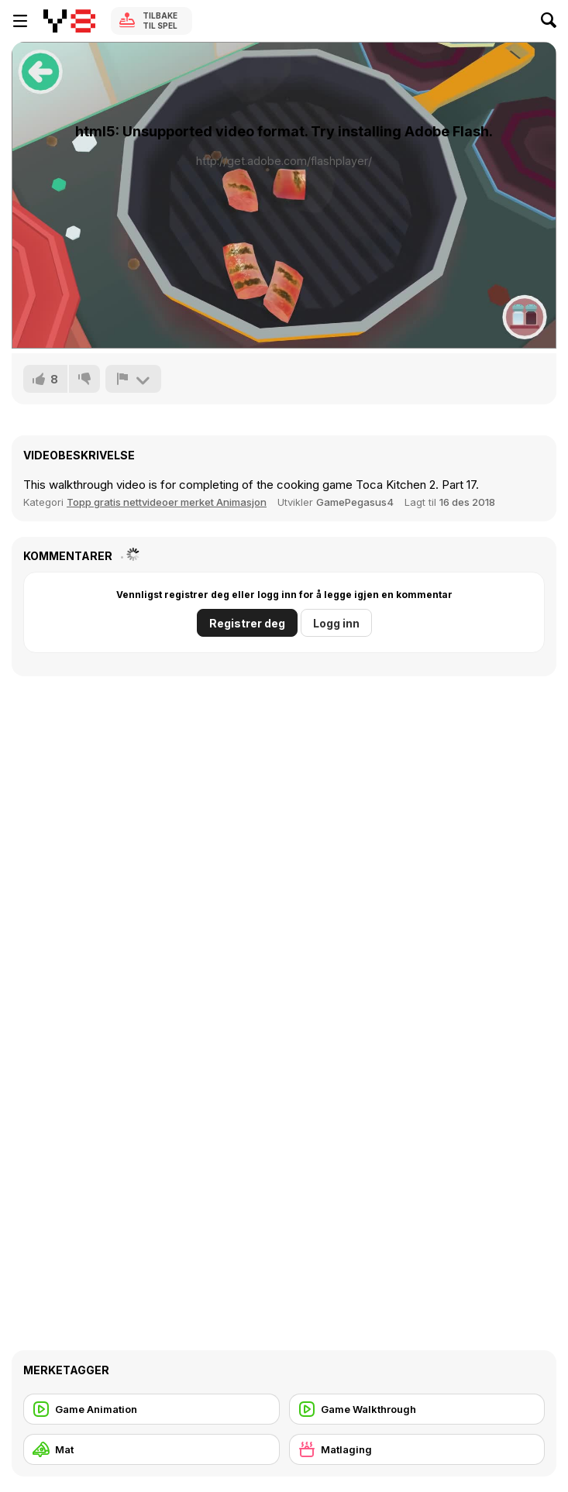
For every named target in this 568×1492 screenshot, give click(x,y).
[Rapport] (133, 379)
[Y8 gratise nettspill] (69, 21)
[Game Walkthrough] (417, 1409)
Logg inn (336, 623)
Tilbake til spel (160, 20)
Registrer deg (247, 623)
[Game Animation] (151, 1409)
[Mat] (151, 1449)
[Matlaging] (417, 1449)
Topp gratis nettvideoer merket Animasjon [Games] (167, 502)
